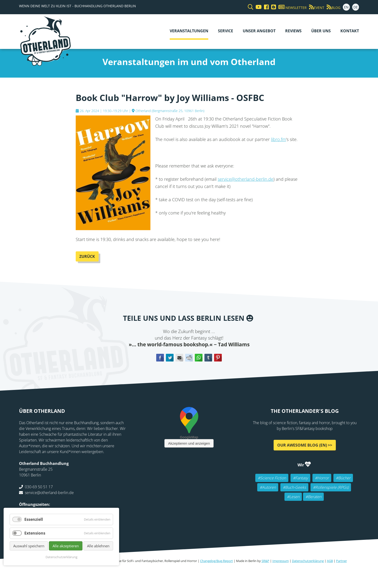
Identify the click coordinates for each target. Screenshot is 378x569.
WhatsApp (198, 357)
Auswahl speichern (28, 545)
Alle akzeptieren (66, 545)
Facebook (160, 357)
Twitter (170, 357)
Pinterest (218, 357)
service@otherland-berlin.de (245, 179)
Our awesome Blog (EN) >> (304, 445)
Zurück (87, 256)
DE (355, 7)
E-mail (179, 357)
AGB (330, 561)
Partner (341, 561)
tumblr (208, 357)
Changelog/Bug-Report (216, 561)
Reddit (189, 357)
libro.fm (278, 139)
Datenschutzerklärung (308, 561)
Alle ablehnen (98, 545)
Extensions (34, 533)
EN (346, 7)
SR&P (265, 561)
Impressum (280, 561)
